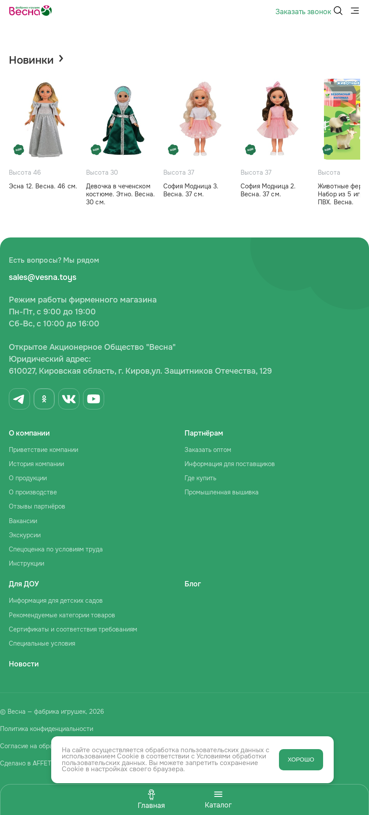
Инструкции (26, 563)
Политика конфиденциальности (46, 729)
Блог (192, 584)
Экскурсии (25, 535)
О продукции (28, 478)
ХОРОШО (301, 759)
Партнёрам (203, 433)
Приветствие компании (43, 450)
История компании (36, 464)
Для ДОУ (24, 584)
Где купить (200, 478)
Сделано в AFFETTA (29, 763)
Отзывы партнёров (37, 506)
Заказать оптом (207, 450)
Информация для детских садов (56, 601)
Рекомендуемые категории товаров (62, 615)
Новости (24, 664)
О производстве (33, 492)
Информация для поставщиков (229, 464)
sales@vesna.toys (42, 277)
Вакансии (23, 521)
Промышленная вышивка (221, 492)
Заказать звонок (303, 11)
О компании (29, 433)
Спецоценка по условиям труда (56, 549)
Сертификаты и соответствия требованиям (73, 629)
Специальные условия (42, 643)
